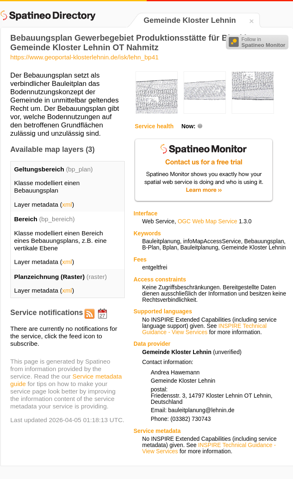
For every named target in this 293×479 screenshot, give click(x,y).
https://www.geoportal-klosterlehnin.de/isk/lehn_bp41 (84, 57)
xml (67, 204)
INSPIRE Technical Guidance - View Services (204, 329)
